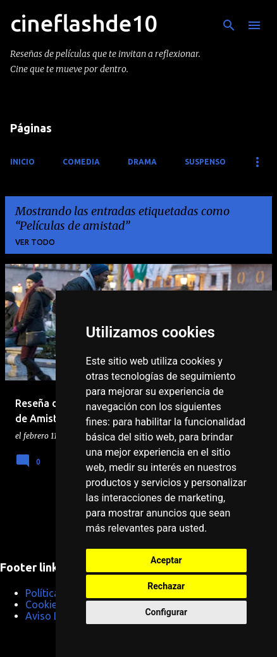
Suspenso (205, 162)
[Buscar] (229, 25)
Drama (142, 162)
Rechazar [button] (166, 586)
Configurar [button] (166, 612)
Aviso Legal (51, 616)
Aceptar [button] (166, 560)
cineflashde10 (83, 23)
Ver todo (35, 242)
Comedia (81, 162)
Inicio (22, 162)
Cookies (43, 604)
